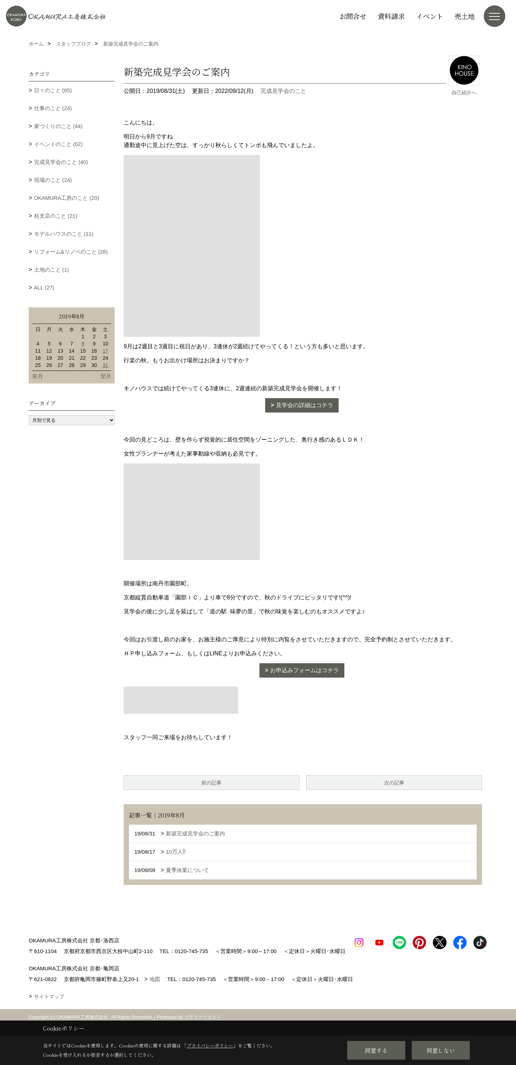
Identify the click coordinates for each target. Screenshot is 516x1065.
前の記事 (211, 783)
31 (105, 365)
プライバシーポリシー (210, 1045)
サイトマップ (49, 1007)
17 (105, 351)
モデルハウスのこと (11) (64, 234)
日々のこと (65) (53, 90)
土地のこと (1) (51, 270)
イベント (429, 16)
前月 (37, 376)
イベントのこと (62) (58, 144)
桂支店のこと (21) (55, 216)
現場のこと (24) (53, 180)
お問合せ (353, 16)
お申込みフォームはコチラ (304, 670)
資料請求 (391, 16)
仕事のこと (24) (53, 108)
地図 (154, 990)
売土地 (464, 16)
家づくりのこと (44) (58, 126)
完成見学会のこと (283, 91)
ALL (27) (44, 287)
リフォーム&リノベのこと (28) (71, 252)
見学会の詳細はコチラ (304, 405)
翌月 (105, 376)
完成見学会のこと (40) (61, 162)
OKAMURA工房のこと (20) (66, 198)
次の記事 (394, 783)
